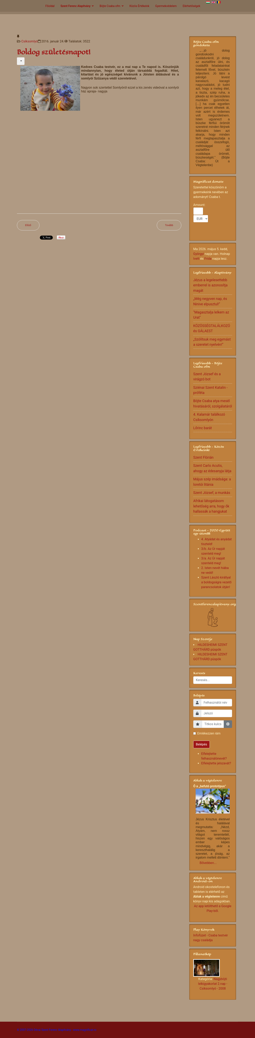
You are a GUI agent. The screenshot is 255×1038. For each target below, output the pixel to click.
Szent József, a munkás (211, 493)
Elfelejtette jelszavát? (216, 763)
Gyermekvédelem (166, 6)
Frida (208, 258)
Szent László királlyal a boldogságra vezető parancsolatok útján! (216, 582)
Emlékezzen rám (209, 733)
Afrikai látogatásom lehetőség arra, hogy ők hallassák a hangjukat (211, 506)
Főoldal (50, 6)
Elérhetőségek (191, 6)
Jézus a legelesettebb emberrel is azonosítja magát (210, 285)
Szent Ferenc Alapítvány (75, 6)
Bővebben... (208, 863)
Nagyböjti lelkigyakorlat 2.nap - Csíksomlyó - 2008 (212, 983)
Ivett (196, 258)
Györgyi (198, 254)
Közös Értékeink (139, 6)
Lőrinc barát (202, 428)
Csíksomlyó (29, 41)
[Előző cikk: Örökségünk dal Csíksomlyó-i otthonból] (28, 225)
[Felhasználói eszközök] (21, 61)
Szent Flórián (203, 457)
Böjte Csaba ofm (110, 6)
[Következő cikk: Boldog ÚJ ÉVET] (169, 225)
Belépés (201, 744)
